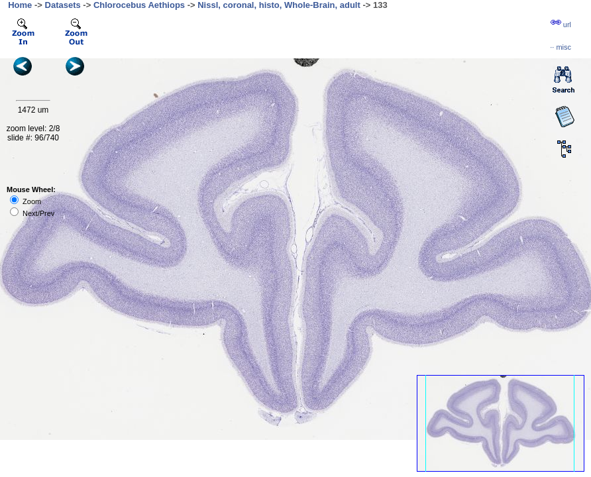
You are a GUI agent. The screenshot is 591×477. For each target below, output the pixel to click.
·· (560, 47)
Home (20, 5)
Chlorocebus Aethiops (139, 5)
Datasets (63, 5)
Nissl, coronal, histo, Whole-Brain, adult (278, 5)
